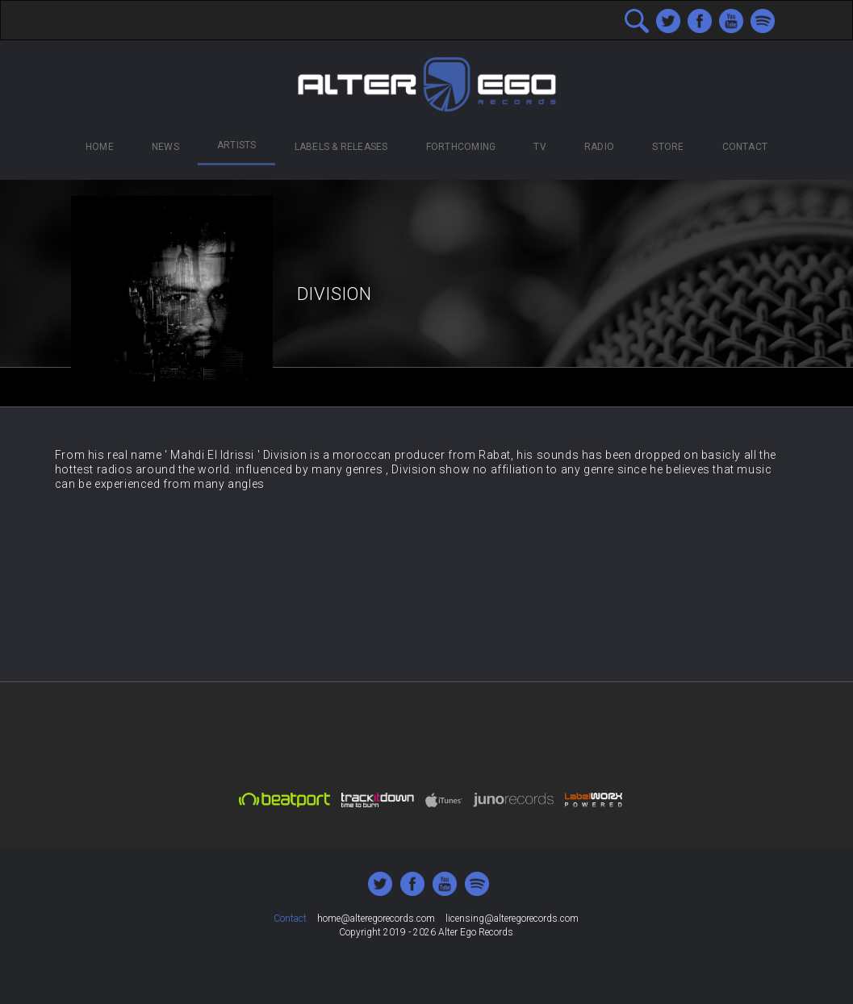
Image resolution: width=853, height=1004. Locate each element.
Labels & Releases (341, 146)
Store (668, 146)
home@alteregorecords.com (376, 918)
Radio (599, 146)
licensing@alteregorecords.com (512, 918)
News (165, 146)
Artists (237, 145)
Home (100, 146)
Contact (745, 146)
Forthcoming (461, 146)
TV (539, 146)
